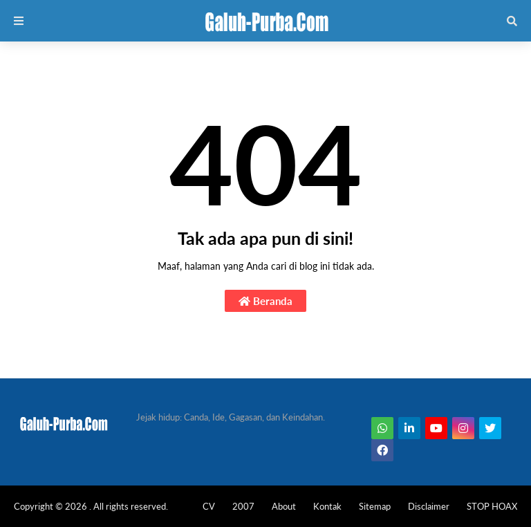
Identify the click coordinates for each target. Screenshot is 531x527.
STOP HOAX (492, 506)
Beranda (265, 301)
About (284, 506)
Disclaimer (428, 506)
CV (209, 506)
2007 (243, 506)
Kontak (327, 506)
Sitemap (375, 506)
